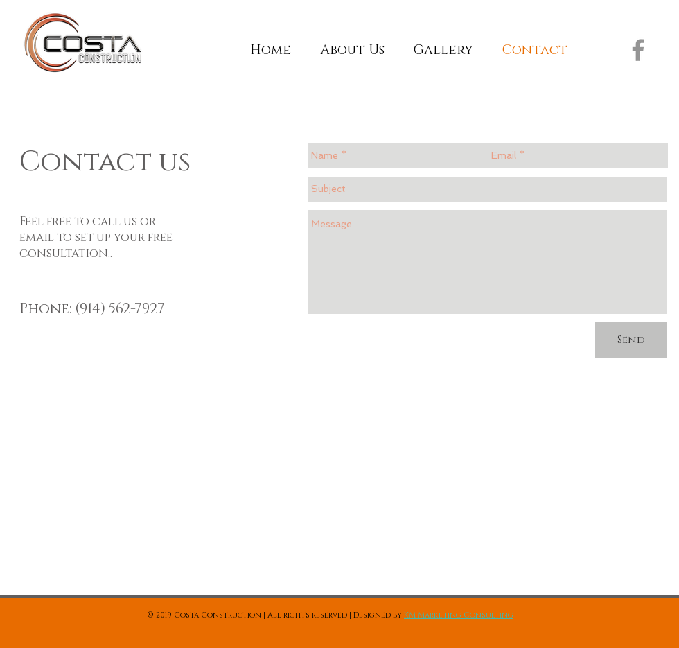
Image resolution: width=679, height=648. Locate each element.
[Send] (631, 340)
